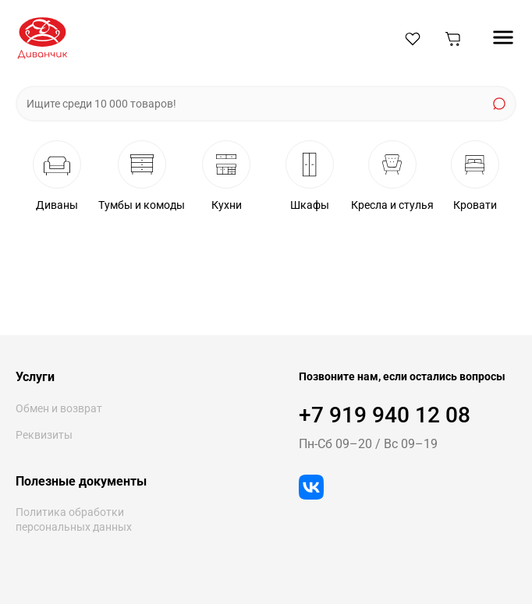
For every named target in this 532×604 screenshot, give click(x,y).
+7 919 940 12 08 (384, 415)
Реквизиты (44, 435)
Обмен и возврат (59, 408)
